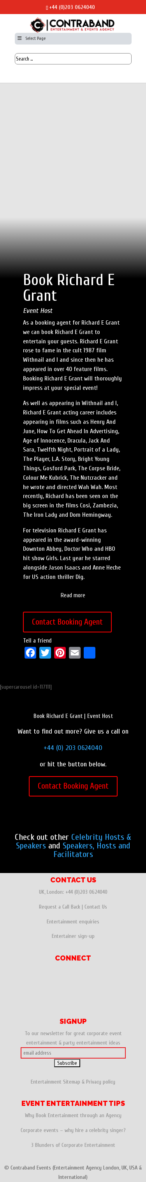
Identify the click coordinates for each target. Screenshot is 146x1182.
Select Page (31, 38)
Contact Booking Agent (67, 622)
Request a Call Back (59, 906)
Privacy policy (100, 1081)
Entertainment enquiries (73, 921)
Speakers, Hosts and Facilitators (91, 850)
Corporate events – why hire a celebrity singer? (73, 1130)
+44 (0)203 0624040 (72, 7)
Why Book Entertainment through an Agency (73, 1115)
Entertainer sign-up (73, 936)
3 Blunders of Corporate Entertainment (73, 1145)
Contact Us (95, 906)
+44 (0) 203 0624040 (73, 748)
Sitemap (71, 1081)
